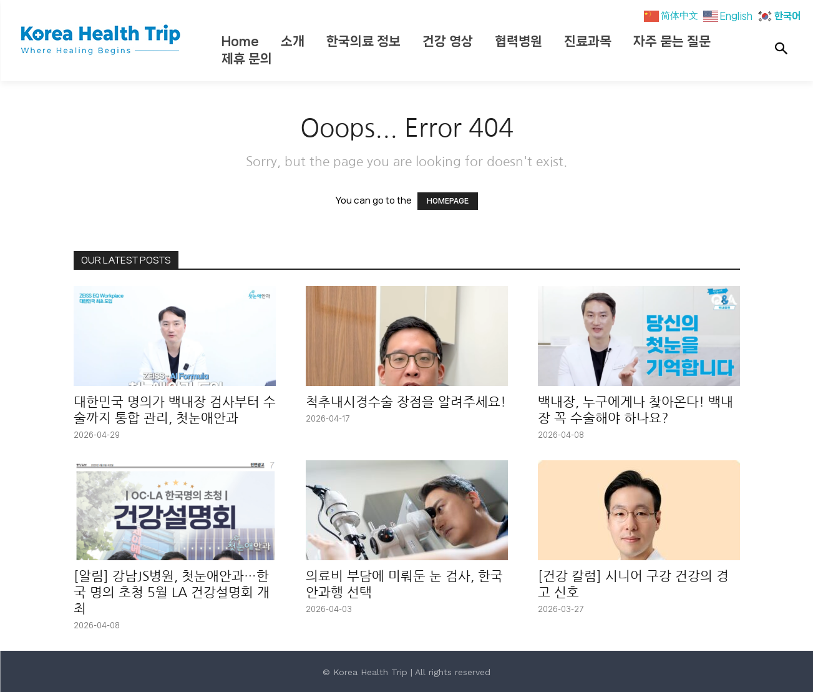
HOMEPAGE (448, 201)
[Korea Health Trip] (101, 40)
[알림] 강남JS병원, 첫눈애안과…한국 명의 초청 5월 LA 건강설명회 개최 (172, 592)
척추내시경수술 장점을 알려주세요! (406, 401)
